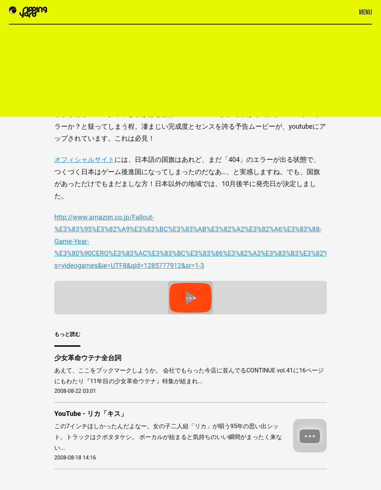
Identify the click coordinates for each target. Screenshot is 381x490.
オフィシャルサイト (84, 159)
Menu (365, 11)
